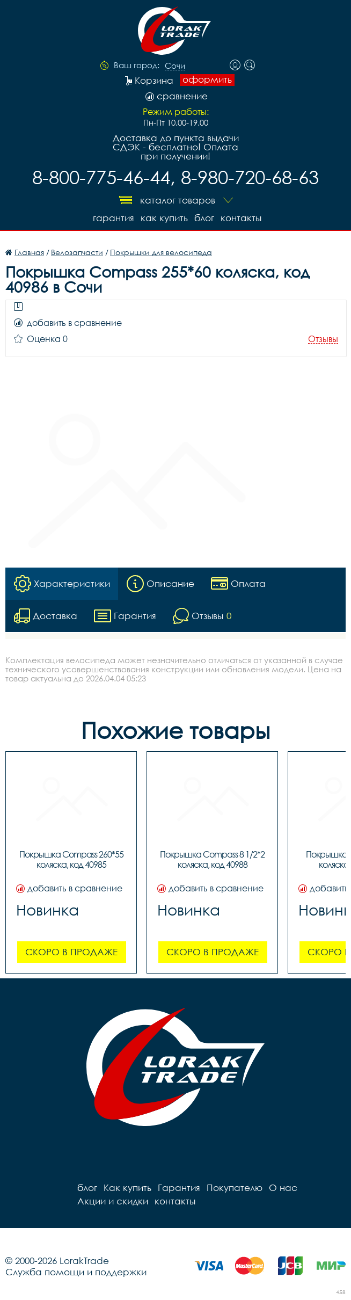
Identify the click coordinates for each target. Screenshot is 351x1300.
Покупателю (234, 1187)
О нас (283, 1187)
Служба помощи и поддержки (76, 1271)
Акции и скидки (112, 1201)
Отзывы (323, 339)
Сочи (175, 66)
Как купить (164, 217)
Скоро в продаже (71, 951)
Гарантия (113, 217)
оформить (207, 79)
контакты (241, 217)
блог (204, 217)
